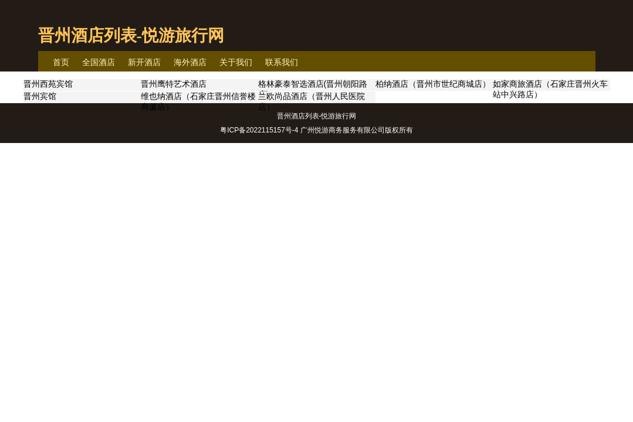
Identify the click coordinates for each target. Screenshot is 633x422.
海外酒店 (190, 62)
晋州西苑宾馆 (48, 84)
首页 (61, 62)
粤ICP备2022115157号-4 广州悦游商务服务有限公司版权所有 (316, 130)
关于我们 (235, 62)
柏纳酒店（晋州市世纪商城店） (432, 84)
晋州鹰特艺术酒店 (174, 84)
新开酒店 (144, 62)
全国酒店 (98, 62)
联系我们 (281, 62)
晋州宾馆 (39, 96)
